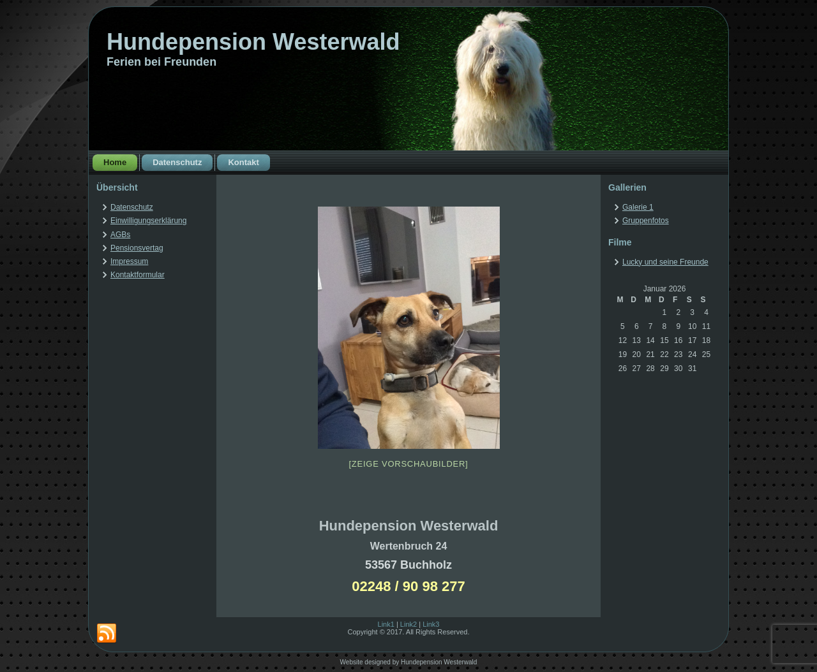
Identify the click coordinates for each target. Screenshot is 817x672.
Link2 (408, 624)
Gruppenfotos (645, 220)
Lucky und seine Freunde (665, 262)
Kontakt (243, 162)
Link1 (386, 624)
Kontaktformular (137, 274)
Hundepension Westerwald (253, 42)
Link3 (431, 624)
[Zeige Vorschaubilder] (408, 464)
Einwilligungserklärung (148, 220)
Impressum (129, 261)
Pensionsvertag (136, 248)
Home (114, 162)
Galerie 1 (638, 207)
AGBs (120, 234)
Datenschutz (177, 162)
